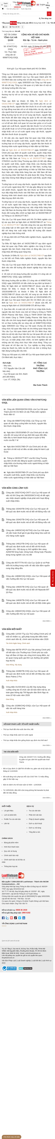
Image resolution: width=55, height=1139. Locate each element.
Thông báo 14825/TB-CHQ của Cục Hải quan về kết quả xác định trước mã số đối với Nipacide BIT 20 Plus (27, 590)
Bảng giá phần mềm (11, 842)
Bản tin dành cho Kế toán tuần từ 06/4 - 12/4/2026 (22, 785)
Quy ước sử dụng (10, 851)
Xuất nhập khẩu (11, 680)
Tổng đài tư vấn (34, 832)
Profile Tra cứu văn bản (12, 819)
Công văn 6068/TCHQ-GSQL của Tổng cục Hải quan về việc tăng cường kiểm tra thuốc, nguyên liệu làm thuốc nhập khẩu (25, 423)
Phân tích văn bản (35, 815)
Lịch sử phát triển (10, 815)
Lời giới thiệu (8, 811)
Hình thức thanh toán (11, 847)
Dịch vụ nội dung (35, 828)
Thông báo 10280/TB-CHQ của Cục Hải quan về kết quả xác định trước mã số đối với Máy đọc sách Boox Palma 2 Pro (28, 674)
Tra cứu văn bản (35, 811)
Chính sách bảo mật (11, 855)
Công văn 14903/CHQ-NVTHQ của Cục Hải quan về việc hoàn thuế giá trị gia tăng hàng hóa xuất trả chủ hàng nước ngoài (28, 533)
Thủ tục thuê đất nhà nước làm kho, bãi (18, 729)
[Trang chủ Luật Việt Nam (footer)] (26, 875)
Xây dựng (18, 665)
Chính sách (26, 643)
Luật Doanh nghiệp (24, 960)
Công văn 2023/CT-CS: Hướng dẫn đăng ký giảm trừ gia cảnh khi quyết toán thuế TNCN (34, 759)
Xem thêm (47, 621)
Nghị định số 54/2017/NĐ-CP (32, 256)
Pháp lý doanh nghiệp (36, 819)
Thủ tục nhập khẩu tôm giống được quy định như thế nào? (25, 740)
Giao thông (10, 665)
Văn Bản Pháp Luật (9, 960)
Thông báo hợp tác (11, 866)
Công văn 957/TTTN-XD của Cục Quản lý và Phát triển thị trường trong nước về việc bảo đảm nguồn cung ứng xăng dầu (28, 565)
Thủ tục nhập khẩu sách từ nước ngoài (18, 735)
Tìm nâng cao (45, 18)
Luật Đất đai (36, 960)
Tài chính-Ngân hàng (13, 643)
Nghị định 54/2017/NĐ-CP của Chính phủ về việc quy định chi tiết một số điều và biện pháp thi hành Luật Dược (26, 449)
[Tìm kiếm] (49, 13)
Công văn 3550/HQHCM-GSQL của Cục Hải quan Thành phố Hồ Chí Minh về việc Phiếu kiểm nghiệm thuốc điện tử (26, 411)
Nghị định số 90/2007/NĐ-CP (21, 150)
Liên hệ (6, 823)
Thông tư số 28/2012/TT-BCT (34, 158)
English (40, 5)
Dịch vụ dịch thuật (35, 823)
